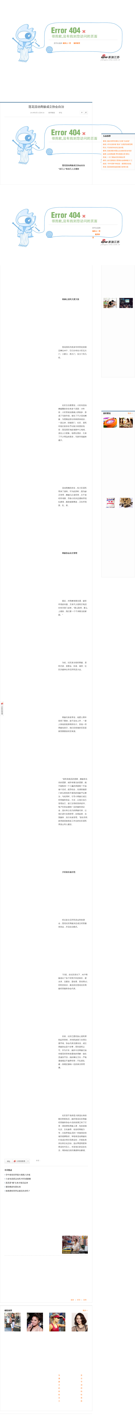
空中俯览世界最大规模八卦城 (18, 1175)
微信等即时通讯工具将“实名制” (118, 141)
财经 (104, 160)
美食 (104, 157)
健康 (104, 154)
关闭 (84, 1300)
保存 (72, 1300)
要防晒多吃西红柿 (13, 1187)
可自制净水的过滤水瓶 (115, 148)
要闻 (104, 141)
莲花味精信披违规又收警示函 (117, 167)
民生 (104, 148)
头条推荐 (107, 136)
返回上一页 (67, 43)
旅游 (104, 144)
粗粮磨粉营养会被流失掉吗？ (18, 1191)
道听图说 (107, 413)
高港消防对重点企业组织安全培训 (119, 151)
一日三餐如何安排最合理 (116, 157)
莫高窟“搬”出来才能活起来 (17, 1183)
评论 (8, 1161)
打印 (78, 1300)
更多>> (85, 1310)
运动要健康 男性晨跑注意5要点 (118, 154)
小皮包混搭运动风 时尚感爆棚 (18, 1179)
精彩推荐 (8, 1311)
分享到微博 (19, 1161)
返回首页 (77, 43)
